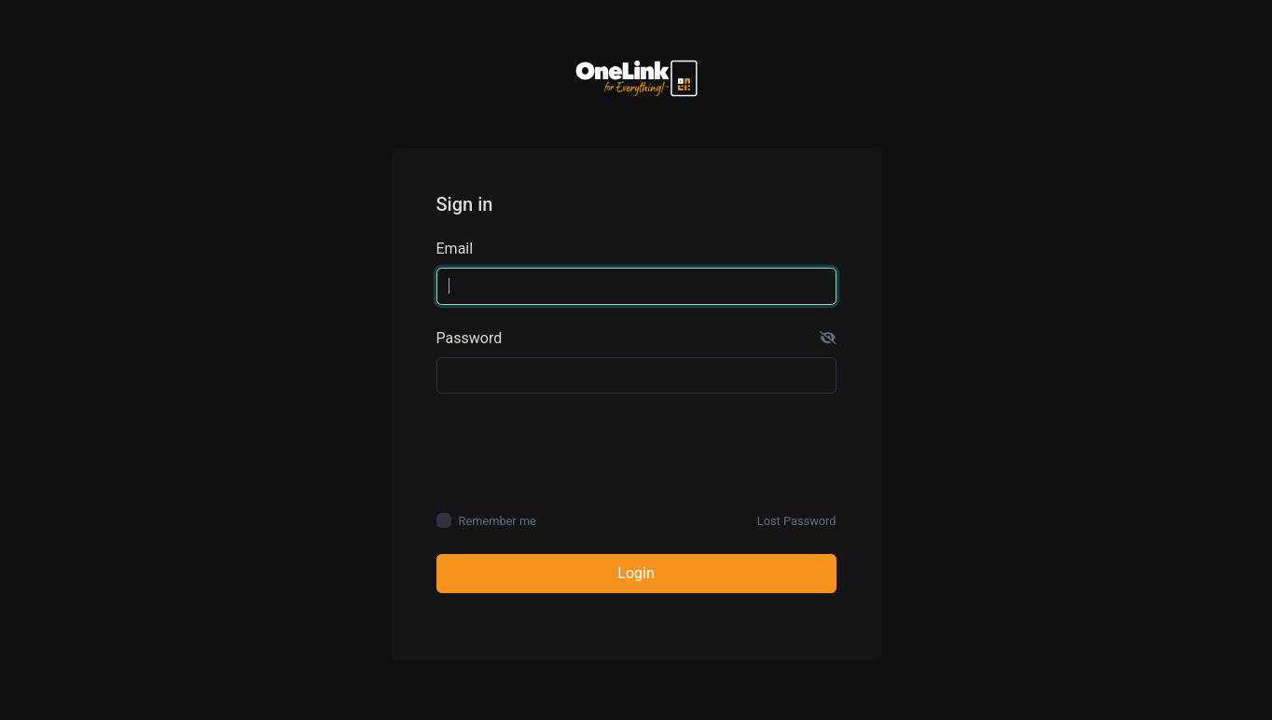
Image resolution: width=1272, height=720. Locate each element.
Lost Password (796, 521)
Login (635, 573)
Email (455, 248)
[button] (828, 338)
